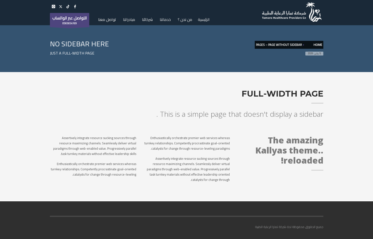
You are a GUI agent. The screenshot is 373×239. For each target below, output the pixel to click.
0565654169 (69, 20)
